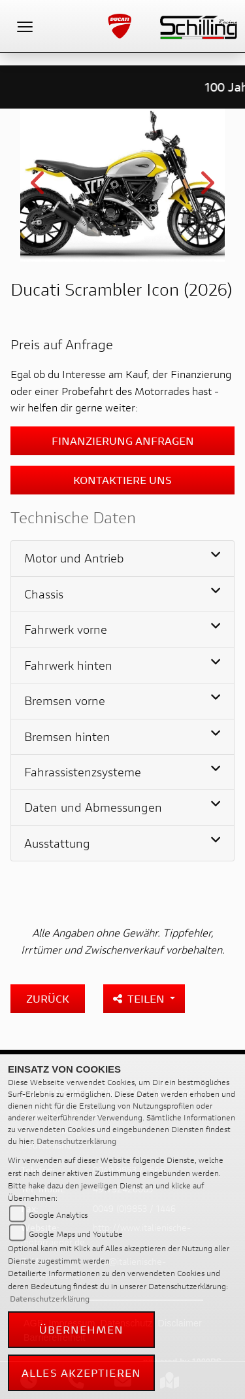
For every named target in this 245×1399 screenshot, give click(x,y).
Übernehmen (81, 1329)
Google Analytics (58, 1215)
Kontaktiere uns (122, 480)
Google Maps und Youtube (76, 1234)
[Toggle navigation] (25, 26)
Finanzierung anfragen (123, 440)
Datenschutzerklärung (76, 1141)
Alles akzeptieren (81, 1372)
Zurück (47, 998)
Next (206, 187)
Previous (39, 187)
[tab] (122, 558)
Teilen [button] (140, 998)
